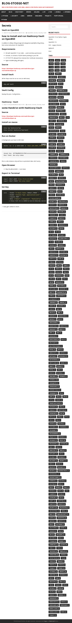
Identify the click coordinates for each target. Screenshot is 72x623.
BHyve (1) (52, 107)
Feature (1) (61, 211)
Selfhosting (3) (54, 511)
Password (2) (53, 413)
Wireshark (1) (65, 605)
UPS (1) (51, 578)
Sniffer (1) (52, 521)
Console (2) (53, 158)
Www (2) (63, 612)
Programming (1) (54, 433)
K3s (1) (65, 279)
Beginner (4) (64, 100)
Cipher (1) (52, 137)
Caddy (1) (52, 121)
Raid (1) (51, 447)
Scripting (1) (61, 501)
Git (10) (58, 232)
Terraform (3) (53, 555)
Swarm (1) (62, 541)
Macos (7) (52, 312)
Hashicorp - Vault (10, 102)
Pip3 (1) (51, 420)
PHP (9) (62, 413)
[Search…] (59, 26)
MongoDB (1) (53, 336)
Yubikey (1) (52, 615)
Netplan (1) (52, 356)
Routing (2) (52, 484)
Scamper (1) (52, 494)
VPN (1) (65, 585)
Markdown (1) (63, 316)
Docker (30, 104)
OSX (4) (65, 396)
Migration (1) (53, 326)
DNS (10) (60, 188)
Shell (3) (52, 514)
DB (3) (61, 174)
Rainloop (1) (53, 450)
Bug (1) (62, 117)
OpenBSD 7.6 (52, 42)
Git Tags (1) (52, 235)
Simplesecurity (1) (62, 514)
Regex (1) (59, 464)
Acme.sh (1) (52, 77)
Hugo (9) (52, 265)
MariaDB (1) (52, 316)
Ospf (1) (51, 396)
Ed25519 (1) (52, 205)
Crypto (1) (65, 168)
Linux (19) (52, 306)
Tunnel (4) (61, 568)
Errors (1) (64, 208)
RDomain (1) (62, 457)
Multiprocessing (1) (55, 346)
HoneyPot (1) (53, 255)
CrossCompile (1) (54, 168)
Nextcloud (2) (53, 363)
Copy (44, 82)
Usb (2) (58, 578)
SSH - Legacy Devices (55, 45)
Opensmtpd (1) (53, 383)
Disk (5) (51, 185)
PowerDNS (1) (64, 427)
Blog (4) (51, 111)
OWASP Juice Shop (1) (55, 403)
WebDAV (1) (52, 595)
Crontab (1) (53, 164)
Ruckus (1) (52, 491)
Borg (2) (63, 114)
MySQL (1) (52, 349)
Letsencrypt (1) (54, 299)
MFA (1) (60, 319)
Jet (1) (51, 275)
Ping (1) (60, 417)
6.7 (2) (63, 60)
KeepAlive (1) (59, 282)
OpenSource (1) (54, 386)
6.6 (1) (57, 60)
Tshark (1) (52, 568)
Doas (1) (51, 195)
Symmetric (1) (53, 544)
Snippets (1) (61, 521)
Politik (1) (61, 423)
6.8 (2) (51, 63)
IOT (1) (51, 269)
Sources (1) (52, 531)
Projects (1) (53, 437)
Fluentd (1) (52, 218)
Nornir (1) (60, 366)
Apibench (51, 48)
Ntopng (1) (60, 373)
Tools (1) (52, 561)
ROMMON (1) (53, 481)
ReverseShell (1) (54, 474)
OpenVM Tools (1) (54, 390)
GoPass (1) (61, 245)
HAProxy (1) (59, 248)
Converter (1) (53, 161)
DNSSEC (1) (52, 191)
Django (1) (52, 188)
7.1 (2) (51, 67)
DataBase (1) (53, 174)
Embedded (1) (62, 205)
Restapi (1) (52, 470)
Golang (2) (58, 242)
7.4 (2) (51, 70)
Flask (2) (62, 215)
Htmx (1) (51, 262)
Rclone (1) (52, 457)
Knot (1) (51, 292)
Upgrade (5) (63, 575)
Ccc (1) (51, 127)
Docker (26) (60, 195)
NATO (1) (60, 349)
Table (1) (52, 548)
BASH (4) (60, 97)
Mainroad (51, 621)
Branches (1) (53, 117)
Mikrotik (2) (64, 326)
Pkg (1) (58, 420)
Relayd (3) (52, 467)
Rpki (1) (61, 484)
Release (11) (61, 467)
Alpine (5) (52, 80)
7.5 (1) (57, 70)
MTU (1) (63, 339)
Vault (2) (62, 581)
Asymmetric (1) (62, 90)
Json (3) (51, 279)
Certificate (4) (53, 131)
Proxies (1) (62, 437)
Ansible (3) (61, 80)
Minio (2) (62, 329)
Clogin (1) (61, 144)
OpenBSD (30, 33)
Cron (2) (63, 161)
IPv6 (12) (58, 272)
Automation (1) (64, 94)
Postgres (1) (53, 427)
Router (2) (62, 481)
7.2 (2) (57, 67)
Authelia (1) (53, 94)
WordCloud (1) (54, 612)
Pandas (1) (52, 410)
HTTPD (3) (60, 262)
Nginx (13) (64, 363)
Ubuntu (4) (62, 571)
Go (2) (51, 242)
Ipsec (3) (66, 269)
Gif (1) (51, 232)
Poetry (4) (52, 423)
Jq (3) (66, 275)
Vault (44, 33)
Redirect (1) (63, 460)
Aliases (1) (62, 77)
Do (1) (60, 191)
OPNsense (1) (53, 393)
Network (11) (63, 356)
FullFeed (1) (53, 228)
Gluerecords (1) (64, 238)
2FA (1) (51, 60)
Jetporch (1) (59, 275)
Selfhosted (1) (64, 507)
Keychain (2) (61, 285)
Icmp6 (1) (66, 265)
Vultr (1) (52, 592)
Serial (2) (64, 511)
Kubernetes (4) (61, 292)
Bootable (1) (61, 111)
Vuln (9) (60, 588)
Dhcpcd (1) (62, 178)
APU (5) (51, 87)
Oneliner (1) (53, 376)
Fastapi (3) (52, 211)
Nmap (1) (52, 366)
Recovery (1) (53, 460)
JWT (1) (59, 279)
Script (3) (52, 501)
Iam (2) (59, 265)
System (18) (63, 544)
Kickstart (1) (63, 289)
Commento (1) (64, 154)
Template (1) (63, 551)
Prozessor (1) (53, 444)
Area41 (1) (59, 87)
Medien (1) (52, 319)
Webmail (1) (61, 595)
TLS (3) (63, 558)
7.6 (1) (63, 70)
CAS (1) (51, 124)
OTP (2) (51, 400)
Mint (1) (51, 332)
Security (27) (53, 507)
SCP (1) (61, 497)
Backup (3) (52, 97)
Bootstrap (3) (53, 114)
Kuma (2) (51, 295)
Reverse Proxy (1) (63, 470)
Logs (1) (51, 309)
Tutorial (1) (53, 571)
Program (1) (53, 430)
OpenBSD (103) (53, 380)
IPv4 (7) (51, 272)
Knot (50, 51)
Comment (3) (53, 154)
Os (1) (61, 393)
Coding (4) (60, 151)
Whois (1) (64, 602)
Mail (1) (60, 312)
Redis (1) (51, 464)
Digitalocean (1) (61, 181)
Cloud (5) (52, 148)
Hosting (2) (63, 255)
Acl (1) (51, 74)
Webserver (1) (53, 598)
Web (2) (59, 592)
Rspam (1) (58, 487)
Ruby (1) (66, 487)
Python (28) (64, 444)
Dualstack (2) (62, 201)
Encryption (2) (54, 208)
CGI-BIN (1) (52, 134)
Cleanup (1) (52, 141)
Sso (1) (61, 538)
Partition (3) (62, 410)
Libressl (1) (62, 302)
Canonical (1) (62, 121)
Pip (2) (67, 417)
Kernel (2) (52, 285)
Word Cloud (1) (54, 608)
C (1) (67, 117)
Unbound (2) (53, 575)
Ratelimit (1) (53, 454)
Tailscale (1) (53, 551)
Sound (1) (63, 528)
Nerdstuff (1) (53, 353)
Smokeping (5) (61, 518)
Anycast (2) (52, 84)
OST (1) (59, 396)
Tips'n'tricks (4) (54, 558)
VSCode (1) (52, 588)
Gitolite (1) (52, 238)
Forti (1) (60, 222)
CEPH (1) (58, 127)
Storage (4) (52, 541)
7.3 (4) (63, 67)
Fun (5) (61, 228)
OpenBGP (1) (63, 376)
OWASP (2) (59, 400)
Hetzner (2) (63, 252)
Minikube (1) (53, 329)
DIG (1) (51, 181)
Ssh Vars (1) (52, 538)
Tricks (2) (62, 565)
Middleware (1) (54, 322)
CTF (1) (51, 171)
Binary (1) (60, 107)
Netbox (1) (63, 353)
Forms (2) (52, 222)
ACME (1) (58, 74)
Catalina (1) (59, 124)
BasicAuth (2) (53, 100)
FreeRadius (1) (63, 225)
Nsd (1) (60, 370)
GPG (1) (51, 248)
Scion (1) (61, 494)
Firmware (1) (53, 215)
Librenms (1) (53, 302)
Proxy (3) (62, 440)
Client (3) (52, 144)
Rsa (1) (51, 487)
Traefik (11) (52, 565)
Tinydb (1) (64, 555)
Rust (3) (60, 491)
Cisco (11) (61, 137)
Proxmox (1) (53, 440)
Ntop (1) (51, 373)
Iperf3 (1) (58, 269)
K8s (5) (51, 282)
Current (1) (59, 171)
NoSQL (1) (52, 370)
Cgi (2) (62, 131)
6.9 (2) (57, 63)
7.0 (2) (63, 63)
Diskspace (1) (60, 185)
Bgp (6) (63, 104)
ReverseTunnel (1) (55, 477)
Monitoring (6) (54, 339)
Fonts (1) (62, 218)
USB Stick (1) (53, 581)
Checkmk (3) (61, 134)
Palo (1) (61, 407)
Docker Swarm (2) (54, 198)
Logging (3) (61, 306)
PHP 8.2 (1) (52, 417)
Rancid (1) (63, 450)
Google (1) (52, 245)
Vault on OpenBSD (10, 30)
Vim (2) (51, 585)
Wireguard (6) (53, 605)
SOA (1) (51, 524)
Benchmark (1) (53, 104)
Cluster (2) (61, 148)
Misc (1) (59, 332)
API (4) (61, 84)
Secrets (36, 33)
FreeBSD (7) (52, 225)
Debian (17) (52, 178)
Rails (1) (58, 447)
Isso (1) (66, 272)
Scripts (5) (52, 504)
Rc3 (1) (62, 454)
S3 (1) (66, 491)
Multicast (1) (53, 343)
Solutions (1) (53, 528)
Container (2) (63, 158)
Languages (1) (61, 295)
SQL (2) (61, 531)
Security (40, 33)
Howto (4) (52, 258)
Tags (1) (59, 548)
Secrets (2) (61, 504)
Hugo (45, 621)
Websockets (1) (54, 602)
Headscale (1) (53, 252)
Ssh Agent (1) (60, 534)
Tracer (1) (61, 561)
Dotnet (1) (52, 201)
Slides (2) (52, 518)
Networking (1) (54, 359)
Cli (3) (60, 141)
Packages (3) (53, 407)
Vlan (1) (58, 585)
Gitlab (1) (62, 235)
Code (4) (51, 151)
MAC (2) (59, 309)
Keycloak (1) (53, 289)
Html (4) (60, 258)
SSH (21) (51, 534)
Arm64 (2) (52, 90)
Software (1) (60, 524)
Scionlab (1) (53, 497)
